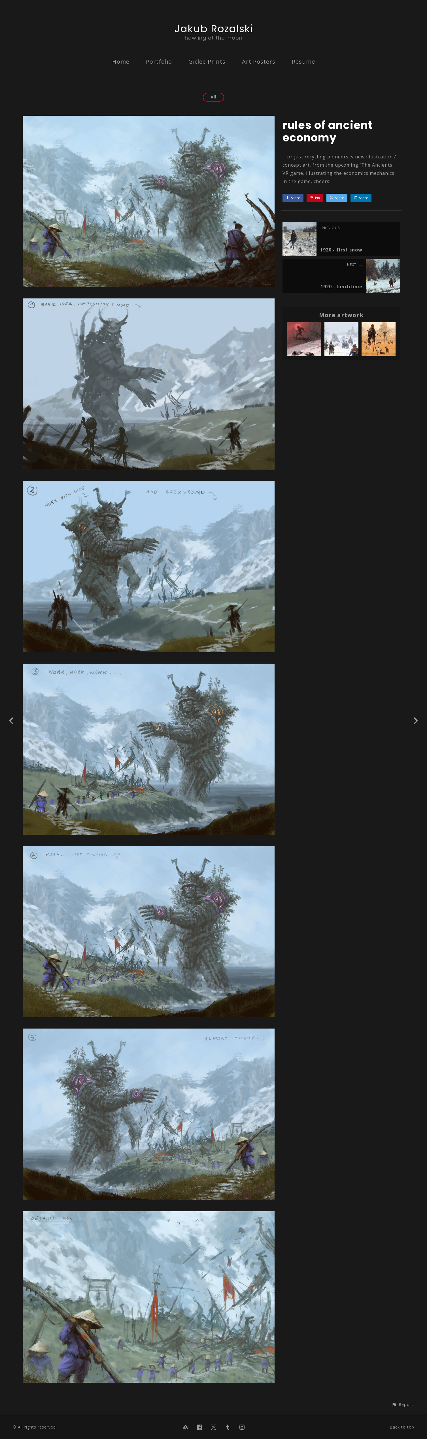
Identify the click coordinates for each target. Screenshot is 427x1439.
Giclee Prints (207, 61)
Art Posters (258, 61)
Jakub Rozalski (214, 28)
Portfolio (159, 61)
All (213, 97)
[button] (402, 1404)
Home (120, 61)
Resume (303, 61)
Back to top (402, 1427)
